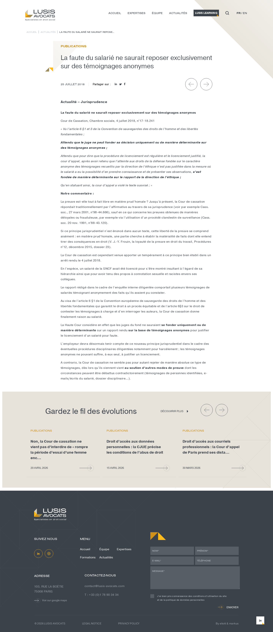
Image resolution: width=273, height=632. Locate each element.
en (245, 13)
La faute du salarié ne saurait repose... (86, 32)
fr (239, 13)
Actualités (178, 13)
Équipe (157, 13)
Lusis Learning (206, 13)
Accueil (114, 13)
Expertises (136, 13)
